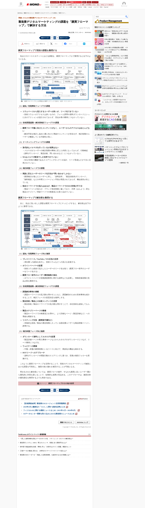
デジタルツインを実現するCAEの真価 (106, 114)
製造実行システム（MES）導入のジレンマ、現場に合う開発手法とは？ (43, 442)
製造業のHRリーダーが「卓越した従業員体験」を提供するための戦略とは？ (45, 455)
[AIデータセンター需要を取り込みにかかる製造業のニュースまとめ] (50, 414)
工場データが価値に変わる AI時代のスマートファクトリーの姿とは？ (43, 451)
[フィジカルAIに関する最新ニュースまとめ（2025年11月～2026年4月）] (51, 410)
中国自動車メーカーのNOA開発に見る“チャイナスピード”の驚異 (116, 158)
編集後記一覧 (124, 163)
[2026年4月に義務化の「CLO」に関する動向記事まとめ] (45, 407)
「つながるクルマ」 (101, 123)
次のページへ (64, 38)
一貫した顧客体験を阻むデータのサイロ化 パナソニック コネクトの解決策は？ (46, 438)
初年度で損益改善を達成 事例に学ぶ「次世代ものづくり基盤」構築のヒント (45, 447)
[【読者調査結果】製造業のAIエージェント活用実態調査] (46, 403)
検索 (126, 16)
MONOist (20, 13)
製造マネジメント (29, 13)
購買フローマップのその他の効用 (55, 383)
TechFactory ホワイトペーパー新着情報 (32, 434)
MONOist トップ (82, 422)
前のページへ (45, 38)
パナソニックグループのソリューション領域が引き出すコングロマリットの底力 (116, 149)
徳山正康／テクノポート (76, 32)
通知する (42, 44)
